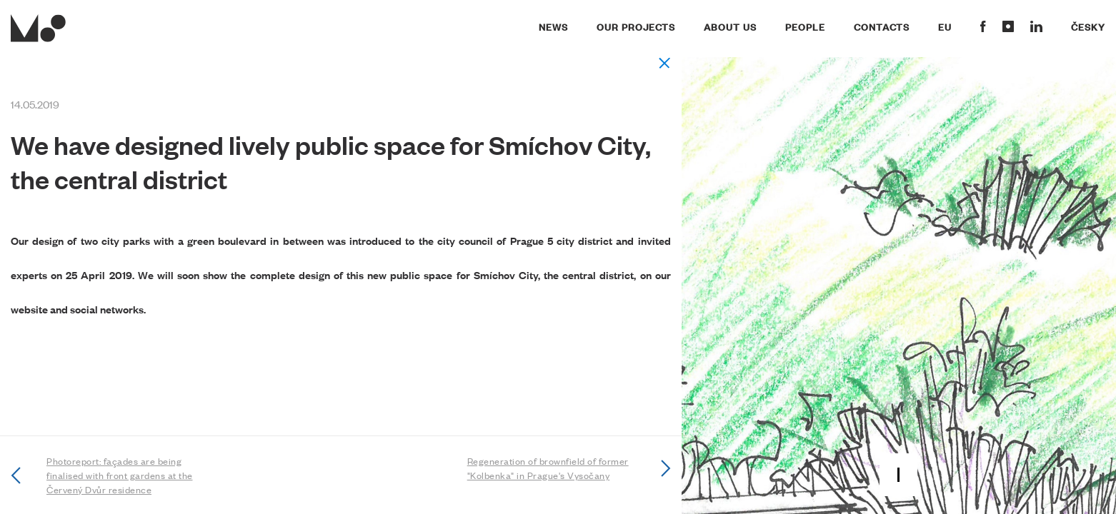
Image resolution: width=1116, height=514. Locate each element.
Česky (1088, 26)
